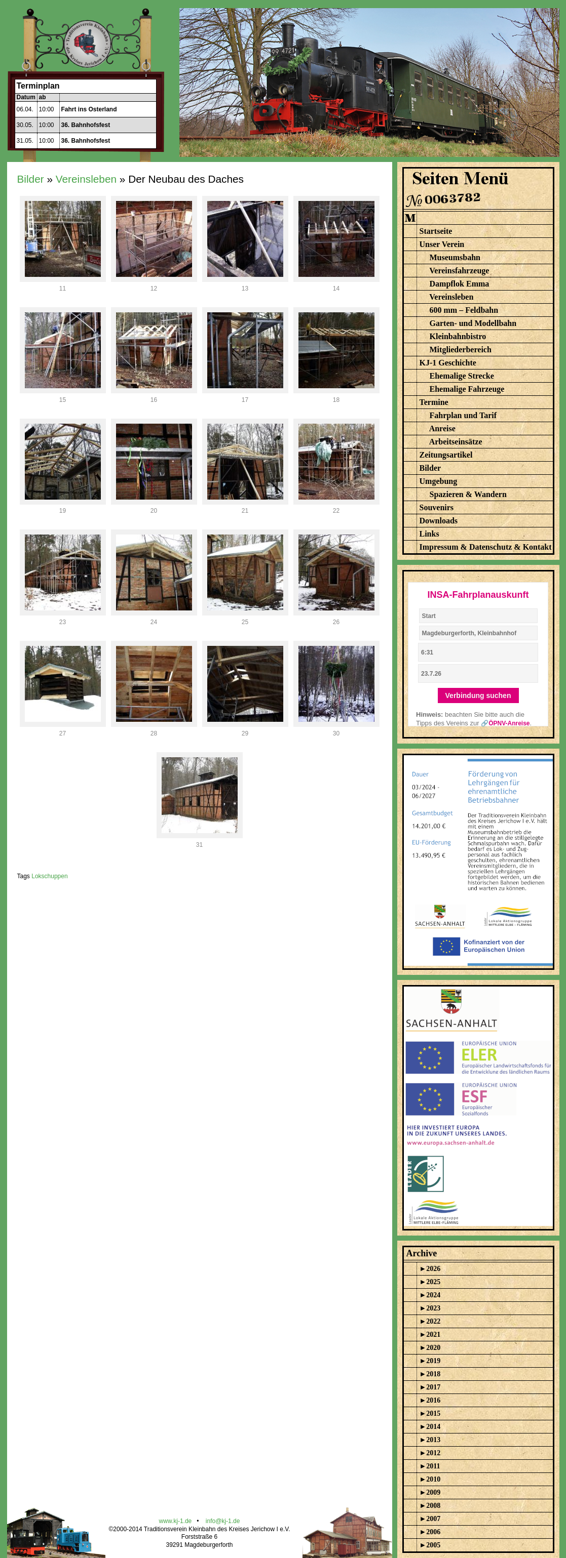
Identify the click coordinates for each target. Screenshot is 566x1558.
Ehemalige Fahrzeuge (467, 389)
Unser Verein (442, 244)
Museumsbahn (455, 257)
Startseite (436, 231)
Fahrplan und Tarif (463, 415)
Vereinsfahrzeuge (459, 270)
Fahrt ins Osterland (89, 109)
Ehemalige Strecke (462, 376)
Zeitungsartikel (446, 454)
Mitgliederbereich (461, 349)
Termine (434, 402)
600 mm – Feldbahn (464, 310)
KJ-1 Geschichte (448, 362)
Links (429, 533)
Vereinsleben (86, 179)
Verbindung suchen (478, 695)
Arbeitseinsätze (455, 441)
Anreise (442, 428)
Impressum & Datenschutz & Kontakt (486, 547)
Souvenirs (437, 507)
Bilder (30, 179)
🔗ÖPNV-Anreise (505, 723)
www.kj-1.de (175, 1521)
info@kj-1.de (223, 1521)
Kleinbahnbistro (458, 336)
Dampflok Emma (459, 283)
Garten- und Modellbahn (473, 323)
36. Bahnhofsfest (85, 125)
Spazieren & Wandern (468, 494)
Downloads (439, 520)
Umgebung (439, 481)
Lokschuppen (49, 876)
